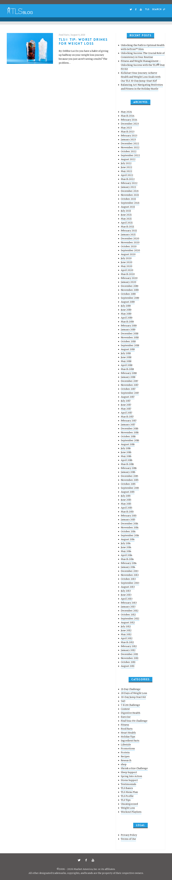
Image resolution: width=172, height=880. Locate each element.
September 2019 (130, 297)
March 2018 (127, 369)
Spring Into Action (131, 776)
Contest (125, 708)
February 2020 (129, 278)
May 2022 (126, 171)
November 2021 (130, 194)
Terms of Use (128, 838)
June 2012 (126, 630)
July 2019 (126, 305)
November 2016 (130, 432)
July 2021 (126, 210)
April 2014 (126, 555)
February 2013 (129, 602)
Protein (125, 752)
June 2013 (126, 594)
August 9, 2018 (78, 34)
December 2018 (129, 333)
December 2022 (130, 143)
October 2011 (128, 662)
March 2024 (127, 115)
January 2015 (128, 519)
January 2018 (128, 377)
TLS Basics (127, 788)
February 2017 (129, 420)
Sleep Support (129, 772)
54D (123, 701)
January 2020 (128, 282)
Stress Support (129, 780)
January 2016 (128, 472)
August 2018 (128, 349)
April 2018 (126, 365)
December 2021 (129, 191)
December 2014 (129, 523)
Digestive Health (130, 712)
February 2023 (129, 135)
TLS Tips (126, 800)
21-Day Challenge (130, 689)
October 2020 (129, 246)
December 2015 (129, 476)
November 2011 (129, 658)
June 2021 (126, 214)
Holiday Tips (128, 736)
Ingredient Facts (130, 740)
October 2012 (128, 614)
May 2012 (126, 634)
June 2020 (126, 262)
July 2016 (126, 448)
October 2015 (128, 483)
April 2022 (127, 175)
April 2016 (126, 460)
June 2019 (126, 309)
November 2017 (129, 385)
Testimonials (128, 784)
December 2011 (129, 654)
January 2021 (128, 234)
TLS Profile (127, 796)
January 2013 (128, 606)
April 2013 (126, 598)
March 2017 (127, 416)
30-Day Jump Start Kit (133, 697)
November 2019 (130, 289)
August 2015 (128, 491)
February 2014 (129, 563)
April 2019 (126, 317)
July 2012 (126, 626)
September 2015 (130, 487)
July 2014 (126, 543)
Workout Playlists (131, 811)
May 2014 (126, 551)
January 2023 (128, 139)
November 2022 (130, 147)
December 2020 (130, 238)
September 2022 (130, 155)
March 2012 (127, 642)
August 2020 (128, 254)
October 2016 (128, 436)
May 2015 (126, 503)
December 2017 (129, 381)
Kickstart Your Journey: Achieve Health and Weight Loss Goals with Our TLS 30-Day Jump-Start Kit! (140, 76)
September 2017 (130, 392)
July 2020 (126, 258)
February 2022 (129, 183)
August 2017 (128, 396)
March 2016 (127, 464)
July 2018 (126, 353)
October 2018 (128, 341)
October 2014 (128, 531)
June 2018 (126, 357)
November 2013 (130, 575)
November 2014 (129, 527)
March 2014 (127, 559)
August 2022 (128, 159)
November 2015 (129, 480)
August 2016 (128, 444)
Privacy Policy (129, 834)
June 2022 (126, 167)
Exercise (126, 716)
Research (126, 760)
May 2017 (126, 408)
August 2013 (128, 586)
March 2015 (127, 511)
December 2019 (129, 286)
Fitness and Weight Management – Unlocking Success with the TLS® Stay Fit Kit (143, 65)
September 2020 (130, 250)
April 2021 (127, 222)
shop (123, 764)
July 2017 (126, 400)
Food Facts (64, 34)
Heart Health (128, 732)
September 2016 (130, 440)
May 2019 (126, 313)
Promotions (128, 748)
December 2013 (129, 571)
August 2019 (128, 301)
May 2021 (126, 218)
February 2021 (129, 230)
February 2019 (129, 325)
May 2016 (126, 456)
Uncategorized (129, 803)
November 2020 (130, 242)
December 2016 (129, 428)
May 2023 (126, 127)
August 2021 (128, 206)
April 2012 (127, 638)
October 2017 (128, 388)
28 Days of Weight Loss (134, 693)
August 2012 (128, 622)
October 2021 (128, 198)
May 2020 (126, 266)
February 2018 (129, 373)
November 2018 (130, 337)
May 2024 (126, 111)
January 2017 (128, 424)
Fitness (125, 724)
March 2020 (128, 274)
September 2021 (130, 202)
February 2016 (129, 468)
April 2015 (126, 507)
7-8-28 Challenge (130, 705)
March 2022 (128, 179)
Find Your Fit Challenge (134, 720)
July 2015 (126, 495)
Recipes (125, 756)
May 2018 (126, 361)
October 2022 (129, 151)
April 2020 (127, 270)
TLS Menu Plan (129, 792)
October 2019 (128, 293)
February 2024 (129, 119)
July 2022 (126, 163)
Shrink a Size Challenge (134, 768)
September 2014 (130, 535)
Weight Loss (128, 807)
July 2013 (126, 590)
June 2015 (126, 499)
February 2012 (129, 646)
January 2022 (128, 187)
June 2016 (126, 452)
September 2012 (130, 618)
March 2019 (127, 321)
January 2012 (128, 650)
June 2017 (126, 404)
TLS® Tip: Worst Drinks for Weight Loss (83, 41)
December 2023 (130, 123)
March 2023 (127, 131)
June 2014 (126, 547)
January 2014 (128, 567)
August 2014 (128, 539)
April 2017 (126, 412)
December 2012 (129, 610)
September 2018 (130, 345)
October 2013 (128, 578)
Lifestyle (126, 744)
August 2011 (127, 666)
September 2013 (130, 582)
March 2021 (127, 226)
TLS (147, 9)
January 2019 (128, 329)
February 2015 (129, 515)
